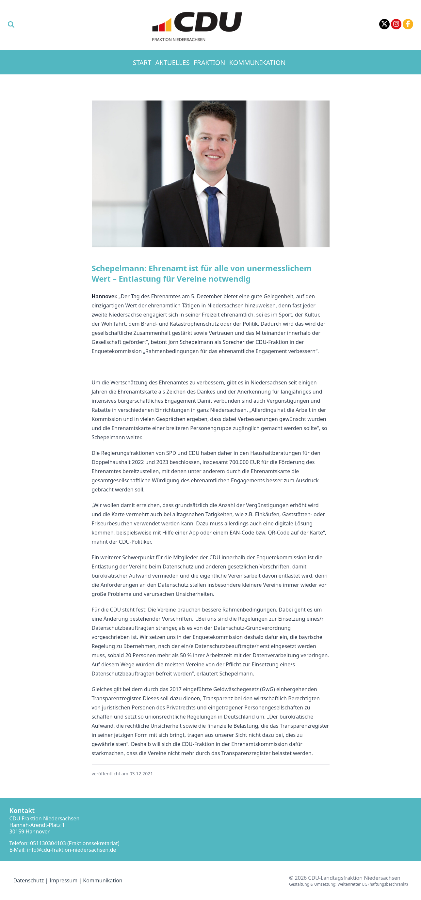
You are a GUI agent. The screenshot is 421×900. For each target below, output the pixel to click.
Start (142, 62)
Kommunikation (257, 62)
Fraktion (209, 62)
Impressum (63, 880)
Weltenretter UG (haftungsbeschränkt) (372, 884)
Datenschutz (28, 880)
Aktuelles (172, 62)
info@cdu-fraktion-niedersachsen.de (71, 849)
